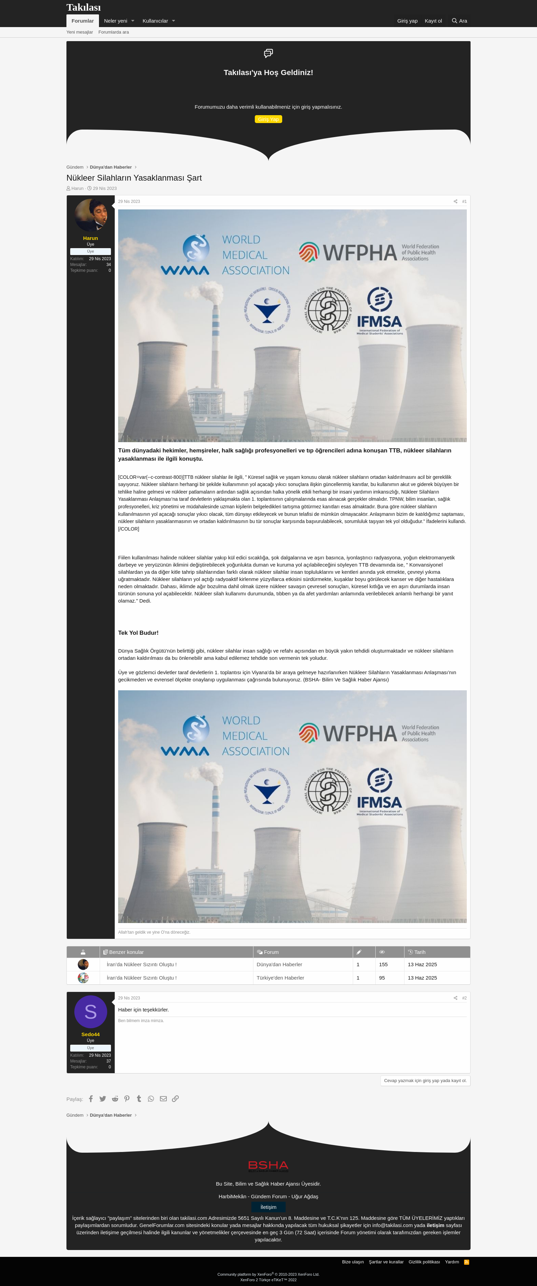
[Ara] (459, 20)
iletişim (436, 1225)
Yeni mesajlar (79, 32)
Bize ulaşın (353, 1261)
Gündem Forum (269, 1196)
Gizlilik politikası (424, 1261)
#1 (464, 201)
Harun (78, 188)
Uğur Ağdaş (304, 1196)
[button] (132, 20)
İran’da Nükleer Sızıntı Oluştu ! (142, 964)
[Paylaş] (455, 202)
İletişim (269, 1207)
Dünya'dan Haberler (279, 964)
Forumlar (83, 21)
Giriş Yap (268, 119)
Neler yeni (115, 21)
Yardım (452, 1261)
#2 (464, 998)
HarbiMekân (233, 1196)
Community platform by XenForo (268, 1274)
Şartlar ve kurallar (386, 1261)
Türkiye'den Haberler (280, 978)
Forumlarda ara (114, 32)
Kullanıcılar (155, 21)
